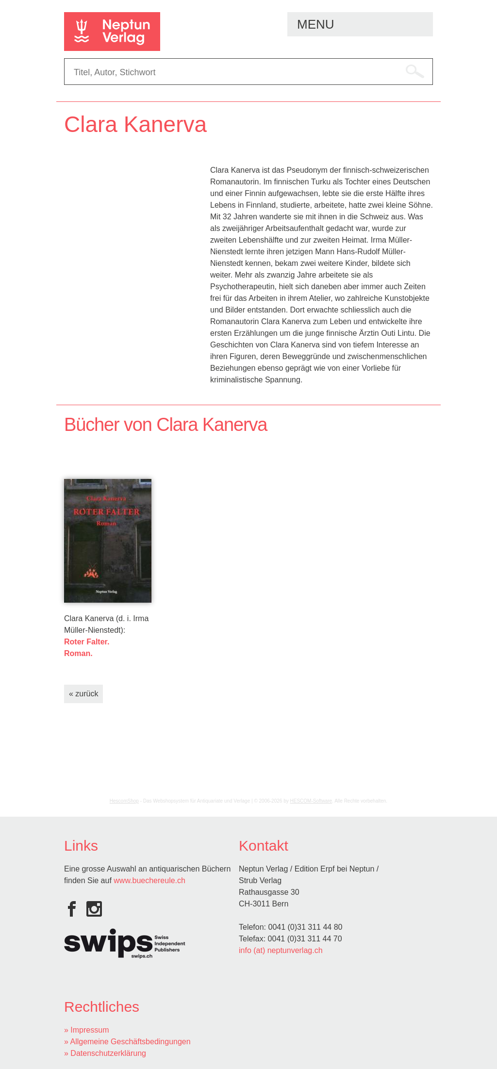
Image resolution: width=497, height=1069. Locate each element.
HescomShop (124, 801)
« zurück (83, 694)
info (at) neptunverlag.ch (281, 950)
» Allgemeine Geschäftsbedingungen (127, 1041)
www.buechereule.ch (149, 880)
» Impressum (86, 1030)
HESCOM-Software (311, 801)
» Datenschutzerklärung (105, 1053)
